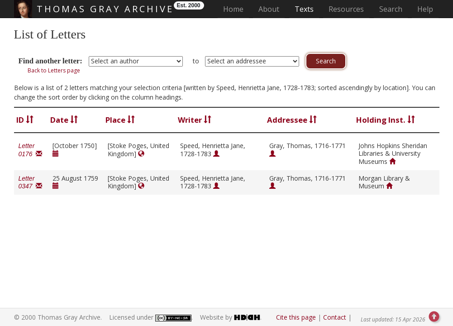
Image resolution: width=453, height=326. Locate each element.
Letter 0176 (31, 150)
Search (390, 9)
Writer (194, 120)
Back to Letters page (54, 70)
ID (24, 120)
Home (236, 9)
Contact (334, 317)
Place (120, 120)
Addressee (292, 120)
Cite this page (296, 317)
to (196, 61)
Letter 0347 (31, 182)
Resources (346, 9)
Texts (304, 9)
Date (64, 120)
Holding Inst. (385, 120)
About (268, 9)
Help (425, 9)
